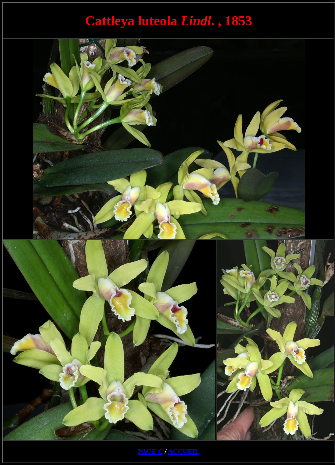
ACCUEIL (184, 451)
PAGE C (150, 451)
